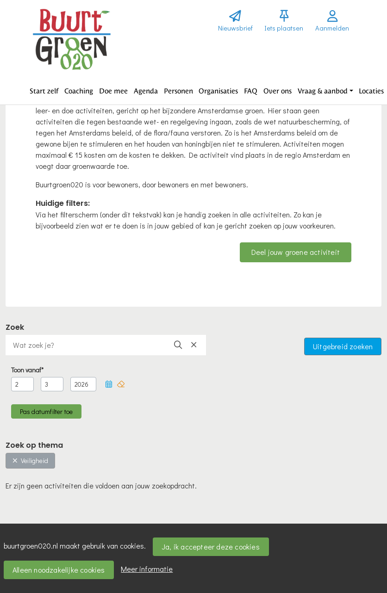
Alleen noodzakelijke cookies (58, 569)
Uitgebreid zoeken (343, 346)
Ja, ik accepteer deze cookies (211, 546)
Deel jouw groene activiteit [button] (295, 252)
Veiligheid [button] (30, 460)
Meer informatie (147, 569)
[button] (44, 91)
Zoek (15, 327)
